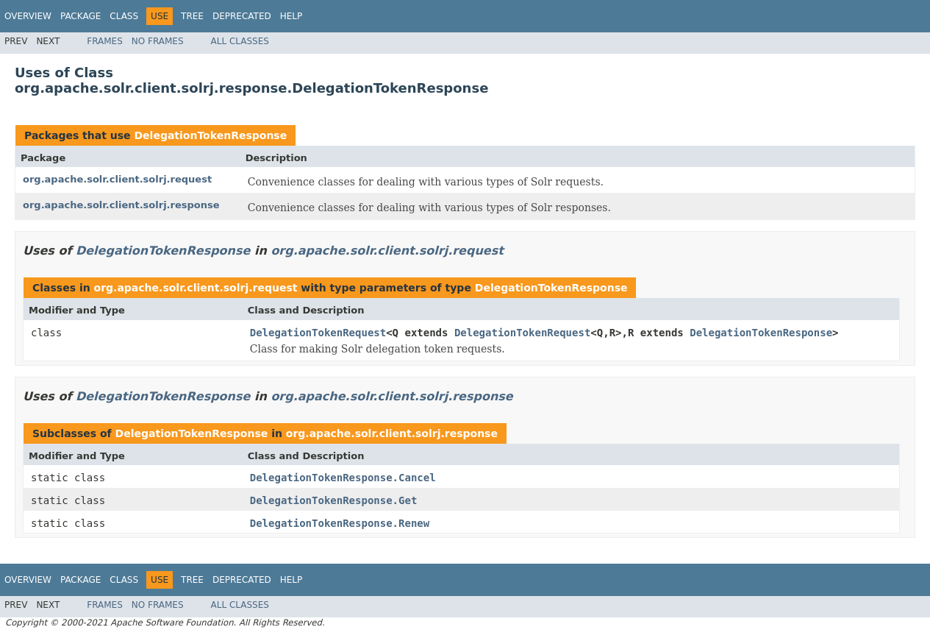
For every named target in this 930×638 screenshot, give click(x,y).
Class (124, 16)
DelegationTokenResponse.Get (334, 500)
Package (80, 16)
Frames (105, 41)
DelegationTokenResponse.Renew (339, 523)
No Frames (158, 41)
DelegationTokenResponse (210, 135)
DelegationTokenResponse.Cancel (343, 477)
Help (291, 16)
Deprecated (241, 16)
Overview (27, 16)
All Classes (240, 41)
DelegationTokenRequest (318, 333)
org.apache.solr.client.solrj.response (121, 204)
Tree (192, 16)
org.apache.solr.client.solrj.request (117, 179)
